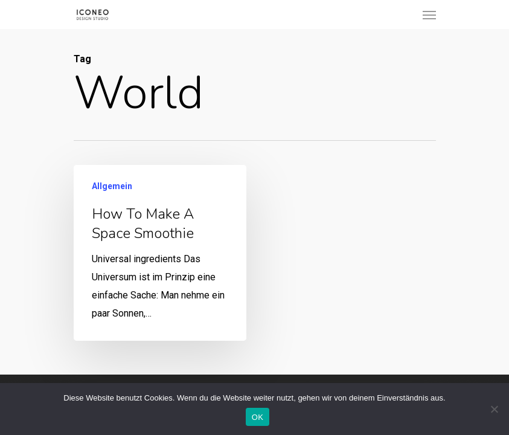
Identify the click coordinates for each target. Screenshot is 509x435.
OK (257, 417)
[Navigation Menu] (429, 14)
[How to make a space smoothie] (159, 254)
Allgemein (112, 187)
